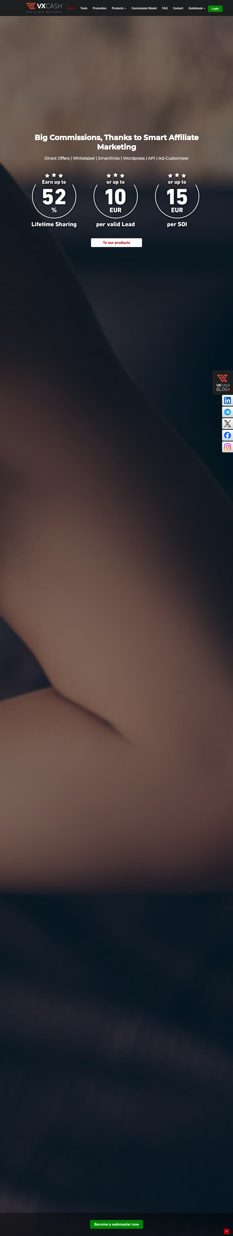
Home (71, 8)
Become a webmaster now (116, 1224)
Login (215, 8)
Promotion (99, 8)
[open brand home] (44, 8)
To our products (116, 242)
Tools (83, 8)
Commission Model (144, 8)
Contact (178, 8)
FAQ (165, 8)
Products (119, 8)
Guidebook (197, 8)
